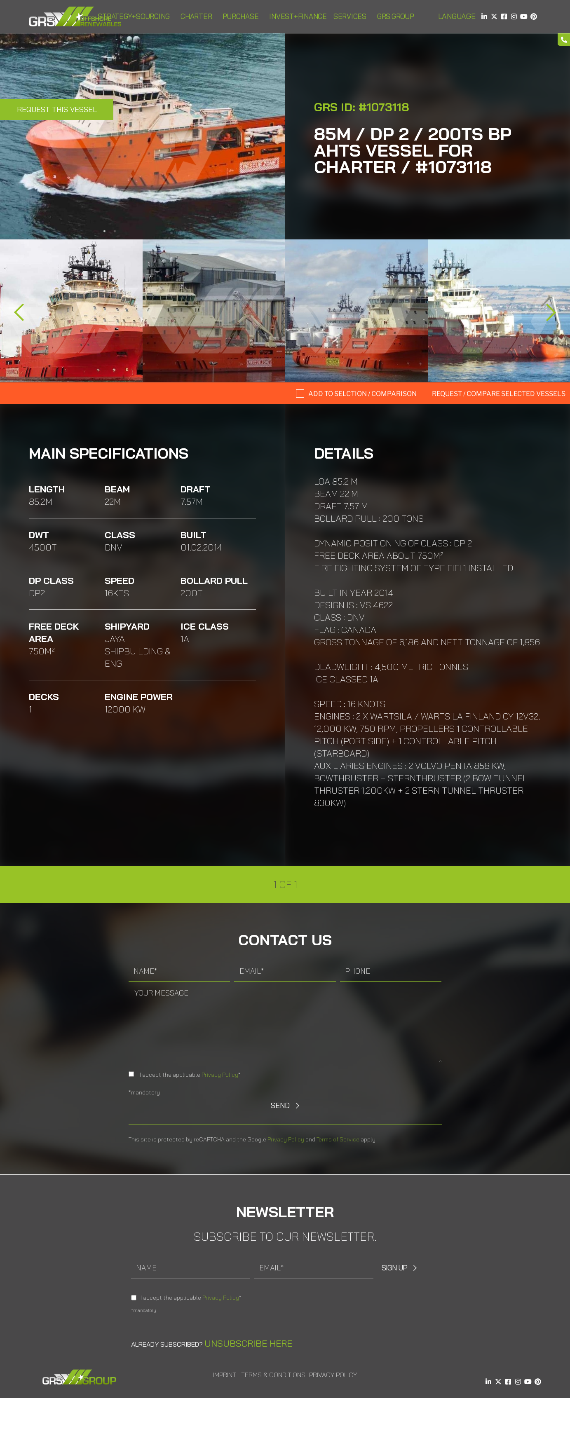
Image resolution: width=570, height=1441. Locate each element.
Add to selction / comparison (362, 394)
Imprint (224, 1375)
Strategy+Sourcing (136, 16)
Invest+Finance (298, 16)
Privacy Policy (220, 1074)
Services (352, 16)
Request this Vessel (57, 109)
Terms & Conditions (273, 1375)
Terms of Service (338, 1139)
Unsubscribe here (248, 1343)
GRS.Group (397, 16)
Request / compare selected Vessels (498, 394)
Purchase (243, 16)
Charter (198, 16)
